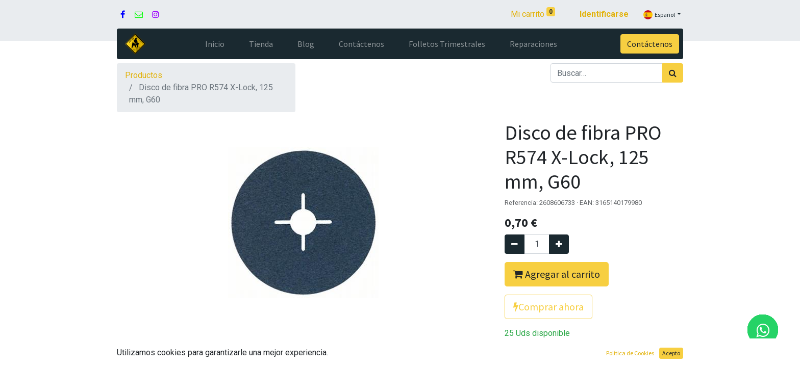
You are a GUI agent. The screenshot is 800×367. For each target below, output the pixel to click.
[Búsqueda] (672, 73)
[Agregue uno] (559, 244)
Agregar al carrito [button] (556, 274)
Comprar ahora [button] (548, 306)
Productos (143, 75)
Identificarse (604, 14)
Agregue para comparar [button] (557, 357)
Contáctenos (649, 44)
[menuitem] (215, 44)
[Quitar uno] (514, 244)
